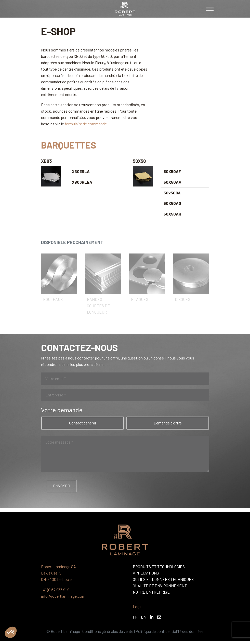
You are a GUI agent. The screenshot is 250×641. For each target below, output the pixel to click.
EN (143, 617)
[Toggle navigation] (210, 9)
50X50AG (172, 203)
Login (137, 606)
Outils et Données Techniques (163, 579)
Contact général (82, 422)
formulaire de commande (86, 123)
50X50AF (172, 171)
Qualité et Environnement (160, 585)
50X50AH (172, 213)
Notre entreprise (151, 592)
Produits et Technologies (159, 566)
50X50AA (172, 182)
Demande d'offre (168, 422)
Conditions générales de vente (107, 631)
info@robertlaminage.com (63, 596)
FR (135, 617)
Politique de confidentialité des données (170, 631)
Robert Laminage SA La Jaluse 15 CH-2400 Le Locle (58, 573)
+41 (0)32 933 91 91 (56, 589)
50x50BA (172, 192)
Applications (146, 572)
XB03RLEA (82, 182)
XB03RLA (81, 171)
